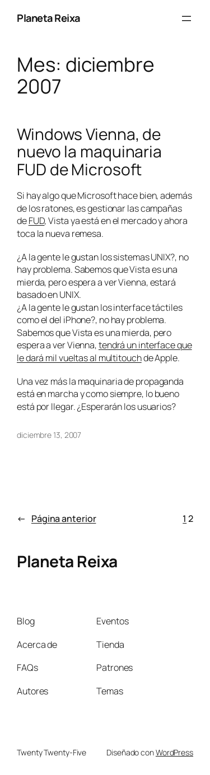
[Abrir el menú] (186, 18)
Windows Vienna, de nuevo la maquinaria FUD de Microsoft (89, 152)
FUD (37, 220)
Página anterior (56, 518)
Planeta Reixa (48, 18)
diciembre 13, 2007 (49, 434)
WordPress (174, 752)
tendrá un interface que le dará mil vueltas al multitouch (104, 351)
